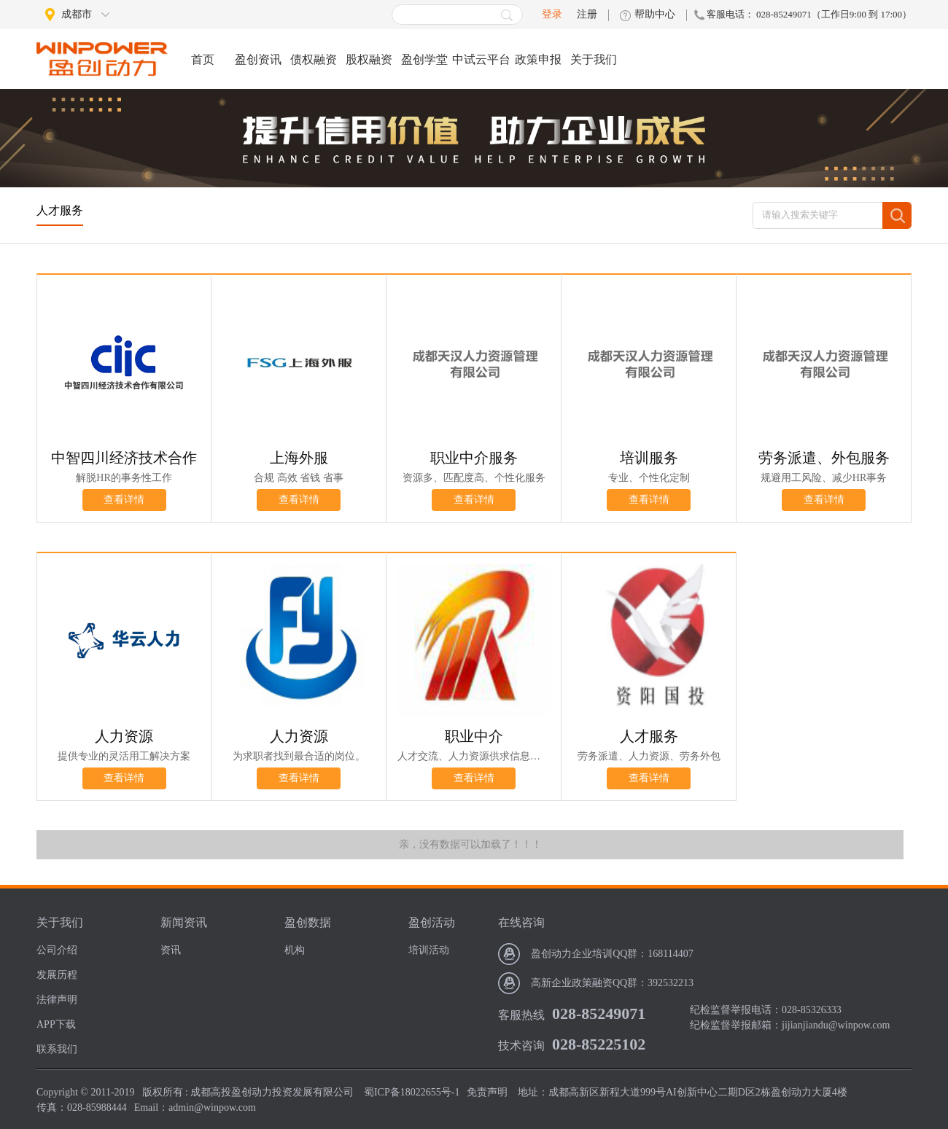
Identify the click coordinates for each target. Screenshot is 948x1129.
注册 (587, 14)
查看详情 (124, 499)
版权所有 (162, 1092)
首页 (202, 59)
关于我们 (593, 59)
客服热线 (521, 1015)
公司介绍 (56, 950)
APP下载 (56, 1024)
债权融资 (313, 59)
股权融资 (369, 59)
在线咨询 (521, 922)
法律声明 (56, 999)
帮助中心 (654, 14)
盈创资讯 (258, 59)
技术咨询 (521, 1045)
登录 (552, 14)
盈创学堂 (424, 59)
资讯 (170, 950)
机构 (294, 950)
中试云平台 (481, 59)
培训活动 (428, 950)
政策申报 (538, 59)
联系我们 (56, 1049)
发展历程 (56, 974)
